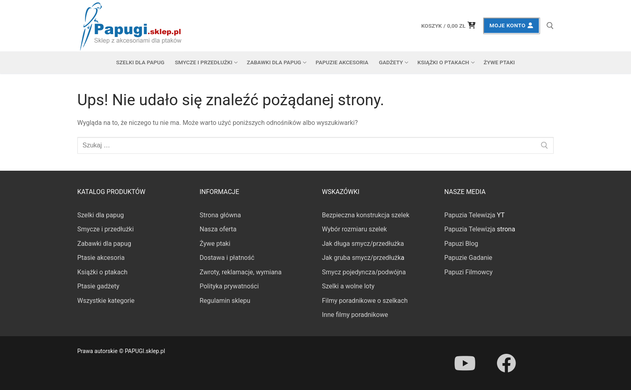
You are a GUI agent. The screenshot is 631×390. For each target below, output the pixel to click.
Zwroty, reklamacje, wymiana (241, 272)
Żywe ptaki (215, 243)
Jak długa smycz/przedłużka (363, 243)
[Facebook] (506, 363)
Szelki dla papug (100, 215)
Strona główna (220, 215)
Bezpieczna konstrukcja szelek (365, 215)
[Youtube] (464, 363)
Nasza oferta (218, 229)
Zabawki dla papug (104, 243)
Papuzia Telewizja (469, 215)
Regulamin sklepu (225, 300)
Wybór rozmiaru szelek (354, 229)
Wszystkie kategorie (105, 300)
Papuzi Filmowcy (468, 272)
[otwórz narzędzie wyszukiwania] (550, 25)
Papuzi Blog (461, 243)
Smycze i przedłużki (105, 229)
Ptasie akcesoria (101, 257)
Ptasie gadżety (98, 286)
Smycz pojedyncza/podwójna (364, 272)
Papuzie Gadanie (468, 257)
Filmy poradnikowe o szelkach (365, 300)
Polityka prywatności (229, 286)
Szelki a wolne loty (348, 286)
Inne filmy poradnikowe (355, 315)
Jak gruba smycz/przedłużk (361, 257)
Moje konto (511, 25)
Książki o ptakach (102, 272)
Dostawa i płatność (227, 257)
